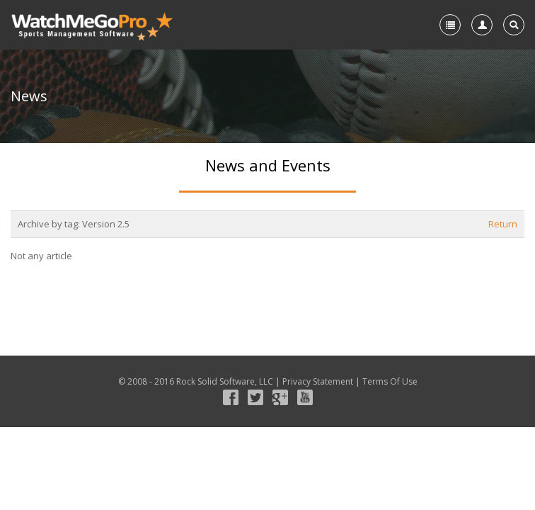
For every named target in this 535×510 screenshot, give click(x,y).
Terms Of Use (390, 381)
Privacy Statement (317, 381)
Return (502, 223)
